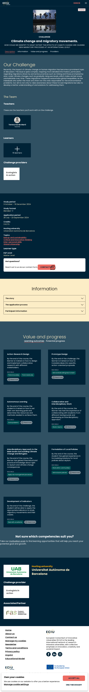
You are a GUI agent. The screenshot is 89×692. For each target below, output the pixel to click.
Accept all (73, 678)
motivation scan (17, 541)
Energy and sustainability (15, 238)
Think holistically (27, 375)
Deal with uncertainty (15, 522)
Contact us (11, 637)
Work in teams (57, 427)
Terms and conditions (16, 648)
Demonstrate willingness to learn (64, 373)
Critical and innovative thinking (18, 240)
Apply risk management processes (20, 474)
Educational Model (15, 658)
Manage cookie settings (16, 684)
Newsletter (10, 644)
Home (8, 630)
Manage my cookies (15, 641)
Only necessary (74, 685)
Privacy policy (12, 651)
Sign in (76, 3)
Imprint (9, 655)
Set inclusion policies (60, 472)
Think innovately (13, 375)
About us (10, 633)
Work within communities (61, 468)
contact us (46, 267)
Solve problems (13, 422)
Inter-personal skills (13, 242)
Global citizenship (12, 244)
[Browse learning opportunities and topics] (86, 3)
